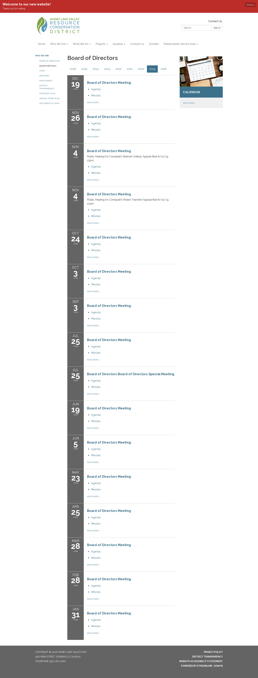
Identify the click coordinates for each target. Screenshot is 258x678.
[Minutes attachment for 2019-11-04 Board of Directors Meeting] (96, 172)
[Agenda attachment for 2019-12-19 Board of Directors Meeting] (96, 89)
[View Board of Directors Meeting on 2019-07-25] (131, 339)
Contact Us (215, 21)
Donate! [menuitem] (154, 44)
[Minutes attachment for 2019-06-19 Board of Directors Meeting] (96, 421)
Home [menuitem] (41, 44)
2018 (164, 68)
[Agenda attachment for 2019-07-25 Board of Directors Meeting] (96, 346)
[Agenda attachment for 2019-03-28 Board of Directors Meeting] (96, 551)
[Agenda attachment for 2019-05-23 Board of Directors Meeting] (96, 483)
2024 (96, 68)
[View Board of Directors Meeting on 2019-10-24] (131, 237)
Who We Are (42, 56)
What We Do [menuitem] (80, 44)
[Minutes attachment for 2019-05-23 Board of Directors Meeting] (96, 489)
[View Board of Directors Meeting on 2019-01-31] (131, 613)
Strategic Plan (47, 93)
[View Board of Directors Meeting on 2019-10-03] (131, 271)
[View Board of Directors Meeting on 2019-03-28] (131, 544)
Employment (45, 81)
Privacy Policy (213, 652)
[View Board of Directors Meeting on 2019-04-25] (131, 510)
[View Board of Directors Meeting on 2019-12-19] (131, 82)
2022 (119, 68)
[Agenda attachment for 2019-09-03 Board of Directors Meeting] (96, 312)
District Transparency (46, 87)
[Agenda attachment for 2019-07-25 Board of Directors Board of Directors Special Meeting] (96, 380)
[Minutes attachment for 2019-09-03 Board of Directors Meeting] (96, 318)
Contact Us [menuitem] (137, 44)
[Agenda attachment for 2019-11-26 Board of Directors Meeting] (96, 123)
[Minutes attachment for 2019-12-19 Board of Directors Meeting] (96, 95)
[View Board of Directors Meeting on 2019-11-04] (131, 155)
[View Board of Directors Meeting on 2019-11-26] (131, 116)
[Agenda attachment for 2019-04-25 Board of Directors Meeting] (96, 517)
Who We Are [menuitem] (57, 44)
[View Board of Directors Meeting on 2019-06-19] (131, 408)
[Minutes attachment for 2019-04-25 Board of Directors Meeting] (96, 523)
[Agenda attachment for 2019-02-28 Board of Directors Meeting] (96, 585)
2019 (152, 68)
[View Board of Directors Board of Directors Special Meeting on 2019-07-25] (131, 374)
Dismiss (250, 5)
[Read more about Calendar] (201, 82)
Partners (44, 76)
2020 (141, 68)
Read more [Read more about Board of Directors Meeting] (93, 102)
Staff (42, 71)
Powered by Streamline (196, 666)
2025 (84, 68)
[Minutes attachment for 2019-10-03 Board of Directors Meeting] (96, 284)
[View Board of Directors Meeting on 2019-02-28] (131, 579)
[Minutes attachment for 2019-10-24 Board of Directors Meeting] (96, 250)
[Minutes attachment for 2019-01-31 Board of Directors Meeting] (96, 626)
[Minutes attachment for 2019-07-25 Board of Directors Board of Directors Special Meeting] (96, 387)
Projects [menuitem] (100, 44)
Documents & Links (49, 103)
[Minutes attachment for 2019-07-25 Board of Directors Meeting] (96, 352)
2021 (130, 68)
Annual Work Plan (49, 98)
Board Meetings (47, 66)
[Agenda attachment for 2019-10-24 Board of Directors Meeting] (96, 244)
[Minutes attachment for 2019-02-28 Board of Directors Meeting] (96, 592)
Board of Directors (49, 61)
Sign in (218, 666)
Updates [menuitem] (118, 44)
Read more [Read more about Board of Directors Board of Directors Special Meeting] (93, 394)
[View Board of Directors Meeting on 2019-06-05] (131, 442)
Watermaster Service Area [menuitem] (179, 44)
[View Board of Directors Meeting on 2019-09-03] (131, 305)
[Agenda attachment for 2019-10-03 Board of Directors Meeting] (96, 278)
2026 (73, 68)
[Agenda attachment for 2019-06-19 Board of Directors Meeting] (96, 414)
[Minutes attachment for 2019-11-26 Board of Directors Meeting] (96, 129)
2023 (107, 68)
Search (217, 27)
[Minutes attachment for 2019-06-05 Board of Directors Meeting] (96, 455)
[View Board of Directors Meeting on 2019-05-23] (131, 476)
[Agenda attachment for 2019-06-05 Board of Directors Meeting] (96, 449)
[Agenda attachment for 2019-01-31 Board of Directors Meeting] (96, 619)
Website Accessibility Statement (201, 661)
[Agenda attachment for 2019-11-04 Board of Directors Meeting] (96, 166)
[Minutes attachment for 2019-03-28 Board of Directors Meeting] (96, 557)
